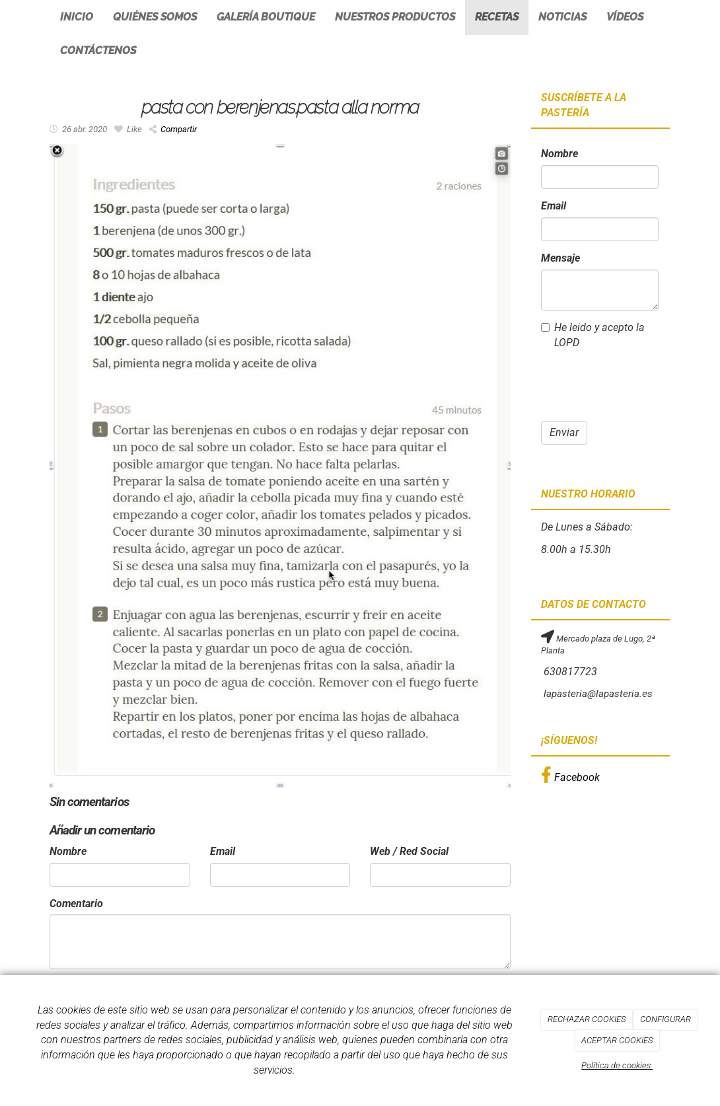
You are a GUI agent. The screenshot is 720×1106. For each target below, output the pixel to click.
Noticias (562, 17)
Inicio (76, 17)
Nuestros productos (395, 17)
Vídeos (624, 17)
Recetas (497, 17)
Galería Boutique (266, 17)
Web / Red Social (409, 851)
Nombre (68, 851)
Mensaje (560, 258)
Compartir (173, 129)
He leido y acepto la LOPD (593, 335)
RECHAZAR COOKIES (587, 1019)
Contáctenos (98, 50)
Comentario (76, 903)
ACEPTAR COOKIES (617, 1040)
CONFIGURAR (665, 1019)
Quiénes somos (155, 17)
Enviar (564, 432)
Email (222, 851)
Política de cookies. (617, 1065)
